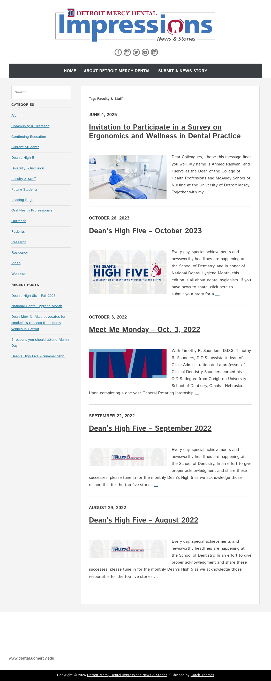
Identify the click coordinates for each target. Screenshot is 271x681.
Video (15, 263)
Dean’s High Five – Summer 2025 (38, 356)
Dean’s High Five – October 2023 (145, 231)
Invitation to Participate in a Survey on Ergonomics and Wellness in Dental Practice (166, 131)
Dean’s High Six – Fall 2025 (33, 295)
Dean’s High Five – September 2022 (150, 428)
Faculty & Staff (23, 178)
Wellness (18, 273)
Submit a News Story (182, 71)
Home (70, 71)
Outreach (18, 221)
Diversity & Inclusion (27, 168)
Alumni (16, 115)
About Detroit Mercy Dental (117, 71)
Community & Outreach (30, 126)
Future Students (24, 189)
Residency (19, 252)
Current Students (25, 147)
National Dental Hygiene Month (36, 306)
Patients (18, 231)
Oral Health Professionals (31, 210)
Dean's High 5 (22, 157)
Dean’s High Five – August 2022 (143, 520)
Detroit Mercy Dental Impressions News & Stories (127, 675)
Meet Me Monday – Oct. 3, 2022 (144, 330)
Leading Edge (22, 199)
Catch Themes (202, 675)
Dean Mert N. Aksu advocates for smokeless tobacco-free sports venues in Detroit (38, 323)
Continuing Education (28, 136)
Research (18, 242)
